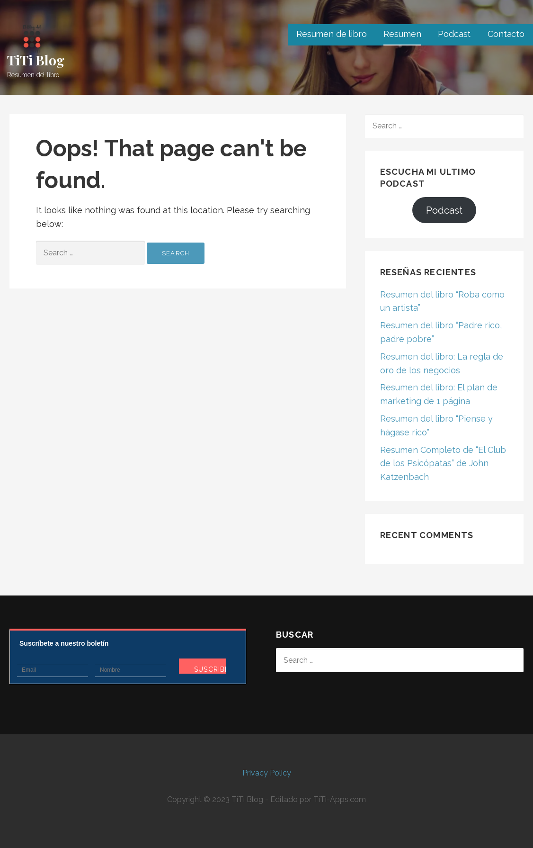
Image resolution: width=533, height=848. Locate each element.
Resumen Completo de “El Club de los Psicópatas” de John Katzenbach (443, 463)
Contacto (506, 34)
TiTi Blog (35, 60)
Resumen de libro (331, 34)
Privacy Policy (266, 772)
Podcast (454, 34)
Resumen (402, 34)
